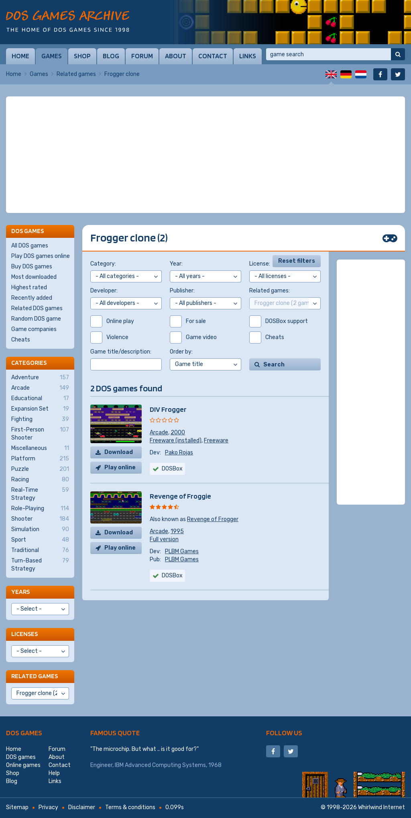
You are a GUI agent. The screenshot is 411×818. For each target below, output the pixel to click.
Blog (111, 56)
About (175, 56)
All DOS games (29, 245)
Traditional (40, 550)
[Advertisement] (205, 154)
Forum (142, 56)
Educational (40, 399)
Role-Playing (40, 509)
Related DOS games (37, 308)
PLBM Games (182, 551)
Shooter (40, 519)
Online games (23, 765)
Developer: (104, 290)
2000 (178, 432)
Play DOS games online (40, 256)
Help (54, 773)
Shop (82, 56)
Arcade (159, 432)
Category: (103, 263)
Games (51, 56)
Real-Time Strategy (40, 493)
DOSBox (172, 575)
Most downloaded (34, 277)
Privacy (48, 807)
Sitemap (17, 807)
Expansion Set (40, 409)
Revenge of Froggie (180, 496)
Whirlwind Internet (381, 807)
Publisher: (182, 290)
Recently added (31, 297)
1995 (177, 531)
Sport (40, 540)
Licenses (24, 634)
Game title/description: (120, 351)
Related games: (269, 290)
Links (247, 56)
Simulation (40, 530)
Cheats (20, 339)
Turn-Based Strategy (40, 564)
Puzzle (40, 469)
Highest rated (29, 287)
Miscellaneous (40, 448)
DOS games (24, 732)
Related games (76, 74)
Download (118, 452)
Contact (212, 56)
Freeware (216, 440)
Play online (120, 467)
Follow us (284, 732)
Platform (40, 459)
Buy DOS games (31, 266)
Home (20, 56)
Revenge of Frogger (212, 519)
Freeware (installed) (175, 440)
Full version (164, 539)
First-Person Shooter (40, 433)
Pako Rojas (179, 452)
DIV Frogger (168, 409)
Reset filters (296, 261)
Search (274, 364)
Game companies (34, 329)
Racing (40, 480)
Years (20, 591)
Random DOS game (36, 318)
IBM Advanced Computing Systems (160, 765)
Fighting (40, 419)
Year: (176, 263)
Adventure (40, 378)
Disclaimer (81, 807)
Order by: (181, 351)
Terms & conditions (130, 807)
